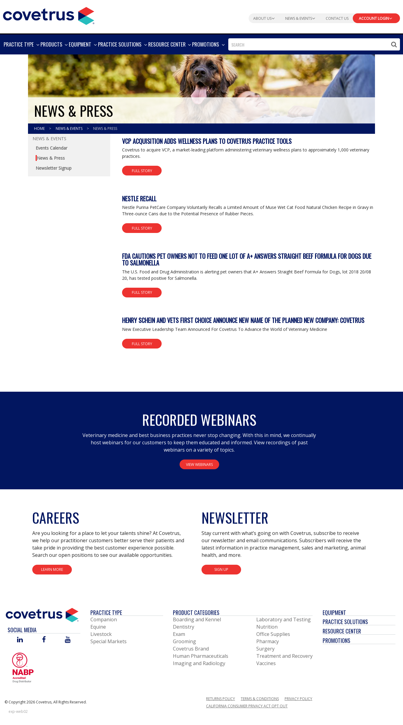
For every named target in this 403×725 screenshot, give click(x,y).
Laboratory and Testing (283, 619)
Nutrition (267, 626)
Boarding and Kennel (197, 619)
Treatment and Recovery (284, 656)
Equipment (334, 612)
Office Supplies (273, 634)
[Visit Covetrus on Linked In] (20, 640)
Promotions (336, 640)
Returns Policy (220, 698)
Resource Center (342, 631)
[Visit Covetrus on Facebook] (44, 640)
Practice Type (106, 612)
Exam (179, 634)
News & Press (105, 128)
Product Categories (196, 612)
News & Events (69, 128)
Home (40, 128)
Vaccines (266, 663)
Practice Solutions (345, 622)
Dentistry (183, 626)
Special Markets (108, 641)
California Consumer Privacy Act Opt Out (247, 706)
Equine (98, 626)
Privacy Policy (298, 698)
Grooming (184, 641)
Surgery (265, 648)
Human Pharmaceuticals (200, 656)
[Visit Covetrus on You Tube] (68, 640)
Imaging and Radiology (199, 663)
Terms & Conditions (260, 698)
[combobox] (314, 44)
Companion (103, 619)
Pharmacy (267, 641)
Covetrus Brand (191, 648)
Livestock (101, 634)
